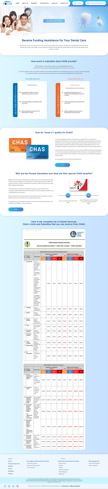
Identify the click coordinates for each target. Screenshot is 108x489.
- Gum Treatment (30, 467)
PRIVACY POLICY (65, 486)
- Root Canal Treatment (94, 463)
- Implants (60, 465)
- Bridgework (61, 474)
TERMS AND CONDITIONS (74, 486)
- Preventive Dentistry (31, 463)
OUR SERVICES (44, 3)
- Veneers (60, 467)
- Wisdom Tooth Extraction (33, 465)
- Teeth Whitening (62, 472)
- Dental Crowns (62, 463)
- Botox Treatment (92, 465)
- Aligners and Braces (63, 469)
